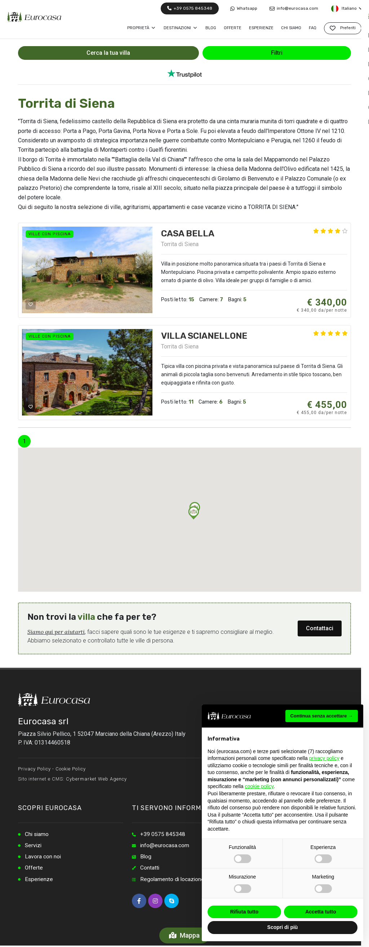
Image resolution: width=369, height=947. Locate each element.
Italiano (346, 8)
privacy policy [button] (324, 758)
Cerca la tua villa (108, 52)
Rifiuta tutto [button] (244, 912)
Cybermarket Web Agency (96, 779)
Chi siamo (37, 834)
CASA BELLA (187, 233)
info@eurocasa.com (294, 8)
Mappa (184, 935)
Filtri (277, 52)
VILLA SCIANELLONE (204, 336)
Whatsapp (243, 8)
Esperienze (39, 880)
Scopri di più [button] (282, 927)
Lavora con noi (43, 857)
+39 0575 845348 (189, 8)
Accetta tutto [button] (320, 912)
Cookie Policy (70, 769)
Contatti (150, 869)
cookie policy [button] (259, 786)
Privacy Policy (34, 769)
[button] (193, 513)
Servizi (34, 845)
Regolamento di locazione (173, 880)
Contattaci (319, 628)
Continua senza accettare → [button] (321, 716)
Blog (146, 857)
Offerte (34, 869)
